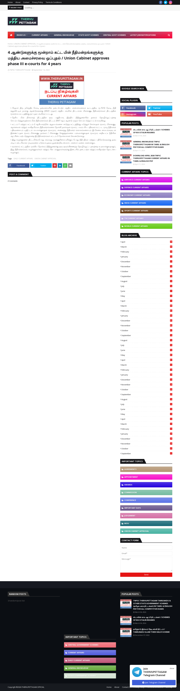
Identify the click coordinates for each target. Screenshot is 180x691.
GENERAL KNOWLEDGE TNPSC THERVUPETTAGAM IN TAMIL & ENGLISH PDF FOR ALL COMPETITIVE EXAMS (151, 144)
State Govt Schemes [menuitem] (88, 35)
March (146, 247)
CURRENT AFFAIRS (76, 652)
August (146, 281)
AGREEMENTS (130, 469)
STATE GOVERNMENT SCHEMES (82, 676)
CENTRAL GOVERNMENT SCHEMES (83, 645)
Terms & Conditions (54, 2)
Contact (26, 2)
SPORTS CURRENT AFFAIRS (136, 210)
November (146, 266)
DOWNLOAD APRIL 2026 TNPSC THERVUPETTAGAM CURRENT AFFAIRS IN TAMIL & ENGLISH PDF (151, 158)
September (146, 276)
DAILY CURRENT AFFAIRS (23, 158)
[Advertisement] (121, 21)
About (17, 2)
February (146, 251)
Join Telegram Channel (153, 682)
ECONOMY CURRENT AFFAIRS (137, 195)
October (146, 271)
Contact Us (126, 687)
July (146, 286)
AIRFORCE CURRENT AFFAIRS (137, 179)
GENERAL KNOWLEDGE (78, 668)
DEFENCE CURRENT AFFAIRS (136, 187)
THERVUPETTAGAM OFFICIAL (33, 687)
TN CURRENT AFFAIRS (134, 218)
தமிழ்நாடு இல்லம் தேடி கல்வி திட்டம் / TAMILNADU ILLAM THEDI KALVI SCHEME (151, 630)
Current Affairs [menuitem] (40, 35)
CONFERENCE (130, 500)
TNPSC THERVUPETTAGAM (20, 70)
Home (10, 2)
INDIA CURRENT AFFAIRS (135, 203)
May (146, 296)
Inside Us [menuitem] (21, 35)
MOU (126, 523)
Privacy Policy (37, 2)
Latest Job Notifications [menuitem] (143, 35)
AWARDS (128, 484)
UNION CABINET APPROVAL (25, 44)
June (146, 291)
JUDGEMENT (129, 515)
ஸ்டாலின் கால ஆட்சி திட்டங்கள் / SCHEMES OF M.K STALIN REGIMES (151, 131)
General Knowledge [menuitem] (64, 35)
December (146, 261)
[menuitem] (11, 35)
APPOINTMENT (131, 477)
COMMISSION (130, 492)
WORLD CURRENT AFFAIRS (136, 226)
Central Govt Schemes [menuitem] (114, 35)
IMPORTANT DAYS (132, 508)
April (146, 242)
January (146, 256)
